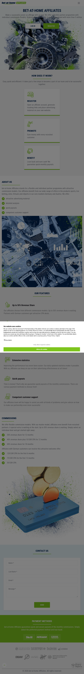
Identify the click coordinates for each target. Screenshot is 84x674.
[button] (8, 340)
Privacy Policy (51, 336)
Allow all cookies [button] (41, 349)
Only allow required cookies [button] (41, 345)
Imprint (58, 336)
